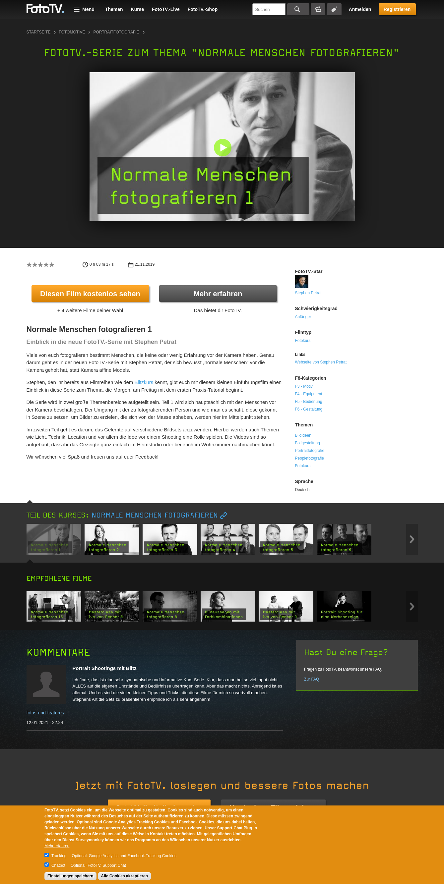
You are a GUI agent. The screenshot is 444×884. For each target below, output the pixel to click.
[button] (224, 148)
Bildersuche (318, 9)
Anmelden (360, 9)
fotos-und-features (45, 712)
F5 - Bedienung (308, 401)
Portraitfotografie (116, 32)
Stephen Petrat (308, 293)
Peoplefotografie (309, 458)
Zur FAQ (311, 679)
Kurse (137, 9)
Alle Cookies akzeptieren (124, 876)
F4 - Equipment (308, 394)
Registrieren (397, 9)
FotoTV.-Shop (203, 9)
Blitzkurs (144, 382)
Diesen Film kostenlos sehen (90, 294)
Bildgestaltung (307, 443)
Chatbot (58, 865)
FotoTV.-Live (166, 9)
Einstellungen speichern (70, 876)
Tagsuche (334, 9)
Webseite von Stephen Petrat (321, 362)
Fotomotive (72, 32)
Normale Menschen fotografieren (155, 515)
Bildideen (303, 435)
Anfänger (303, 316)
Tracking (59, 856)
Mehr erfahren (218, 294)
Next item (412, 539)
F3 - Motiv (304, 386)
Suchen (298, 9)
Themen (114, 9)
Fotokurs (303, 340)
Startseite (39, 32)
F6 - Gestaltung (309, 409)
